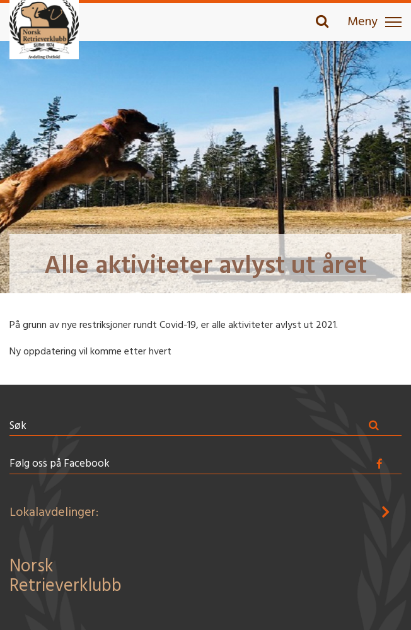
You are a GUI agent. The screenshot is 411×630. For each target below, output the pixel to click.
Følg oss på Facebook (59, 463)
